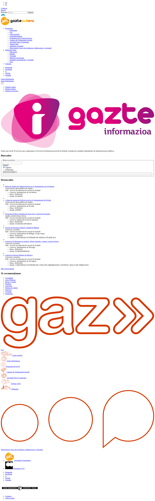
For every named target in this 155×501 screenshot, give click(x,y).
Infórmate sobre (10, 50)
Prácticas (8, 290)
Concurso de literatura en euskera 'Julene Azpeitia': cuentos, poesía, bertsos (32, 241)
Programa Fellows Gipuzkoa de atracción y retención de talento (27, 214)
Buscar (3, 10)
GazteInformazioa (16, 36)
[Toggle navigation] (2, 83)
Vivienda (13, 56)
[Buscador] (17, 12)
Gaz (11, 32)
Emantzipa (13, 30)
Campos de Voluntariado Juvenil (21, 40)
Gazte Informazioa (7, 79)
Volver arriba (9, 498)
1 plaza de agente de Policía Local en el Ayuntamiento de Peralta (28, 200)
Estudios (8, 284)
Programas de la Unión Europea (21, 38)
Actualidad (9, 278)
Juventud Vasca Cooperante (19, 42)
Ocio (11, 62)
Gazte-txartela (14, 34)
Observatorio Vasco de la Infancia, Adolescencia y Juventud (30, 48)
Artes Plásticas (10, 280)
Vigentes (8, 167)
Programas (9, 28)
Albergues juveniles (16, 46)
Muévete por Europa (17, 58)
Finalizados (9, 170)
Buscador (4, 12)
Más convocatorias (7, 269)
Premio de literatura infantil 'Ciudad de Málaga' (22, 228)
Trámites (8, 64)
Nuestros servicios (11, 91)
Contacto (4, 8)
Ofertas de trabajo (11, 288)
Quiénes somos (10, 87)
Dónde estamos (10, 89)
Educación (13, 52)
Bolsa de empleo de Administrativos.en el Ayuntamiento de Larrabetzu (29, 186)
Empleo (12, 54)
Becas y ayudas (10, 282)
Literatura (8, 286)
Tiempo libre (14, 44)
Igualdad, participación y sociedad (21, 60)
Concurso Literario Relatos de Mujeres (19, 255)
